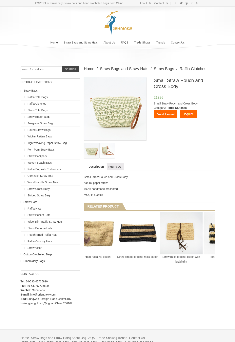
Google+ (186, 3)
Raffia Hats (34, 208)
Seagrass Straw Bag (40, 123)
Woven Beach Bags (40, 162)
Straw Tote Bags (38, 110)
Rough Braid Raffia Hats (42, 234)
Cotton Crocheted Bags (38, 254)
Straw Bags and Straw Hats (81, 42)
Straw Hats (30, 202)
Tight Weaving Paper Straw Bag (47, 143)
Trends (160, 42)
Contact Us (160, 3)
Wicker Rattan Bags (40, 136)
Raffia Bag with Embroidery (44, 169)
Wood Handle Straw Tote (43, 182)
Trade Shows (142, 42)
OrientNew (38, 290)
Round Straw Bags (39, 129)
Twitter (181, 3)
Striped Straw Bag (39, 195)
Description (96, 166)
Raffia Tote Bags (38, 97)
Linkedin (191, 3)
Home (54, 42)
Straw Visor (35, 247)
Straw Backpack (37, 156)
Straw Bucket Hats (39, 215)
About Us (145, 3)
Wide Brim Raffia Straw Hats (45, 221)
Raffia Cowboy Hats (40, 241)
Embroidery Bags (34, 261)
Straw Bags (31, 90)
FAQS (124, 42)
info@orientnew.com (42, 294)
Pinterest (197, 3)
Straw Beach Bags (39, 116)
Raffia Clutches (37, 103)
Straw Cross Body (39, 188)
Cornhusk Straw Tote (40, 175)
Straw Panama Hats (40, 228)
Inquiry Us (114, 166)
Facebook (175, 3)
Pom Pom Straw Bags (41, 149)
